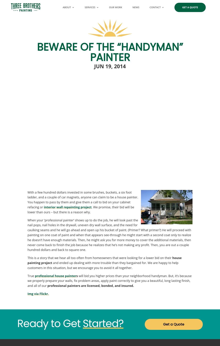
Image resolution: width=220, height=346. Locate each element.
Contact (155, 7)
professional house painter (55, 276)
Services (90, 7)
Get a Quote (190, 7)
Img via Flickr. (38, 294)
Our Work (115, 7)
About (67, 7)
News (136, 7)
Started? (103, 323)
